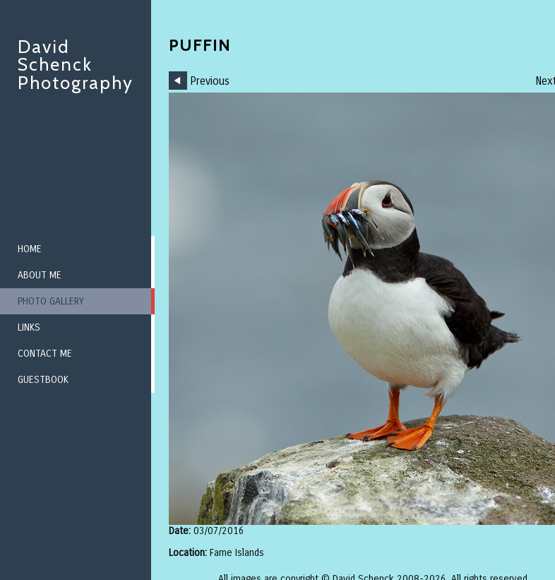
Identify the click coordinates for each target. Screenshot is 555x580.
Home (30, 249)
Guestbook (43, 380)
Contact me (45, 354)
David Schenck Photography (75, 64)
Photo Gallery (51, 301)
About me (39, 275)
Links (29, 327)
